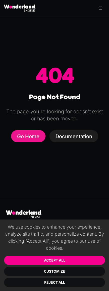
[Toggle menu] (100, 8)
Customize (54, 271)
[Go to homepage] (20, 8)
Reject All (54, 282)
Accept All (54, 260)
